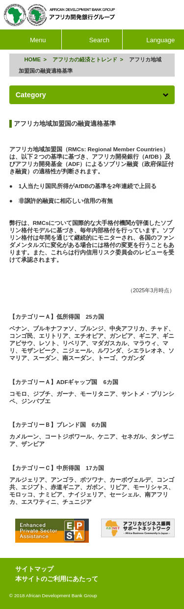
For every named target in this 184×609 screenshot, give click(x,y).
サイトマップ (34, 569)
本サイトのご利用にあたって (56, 578)
